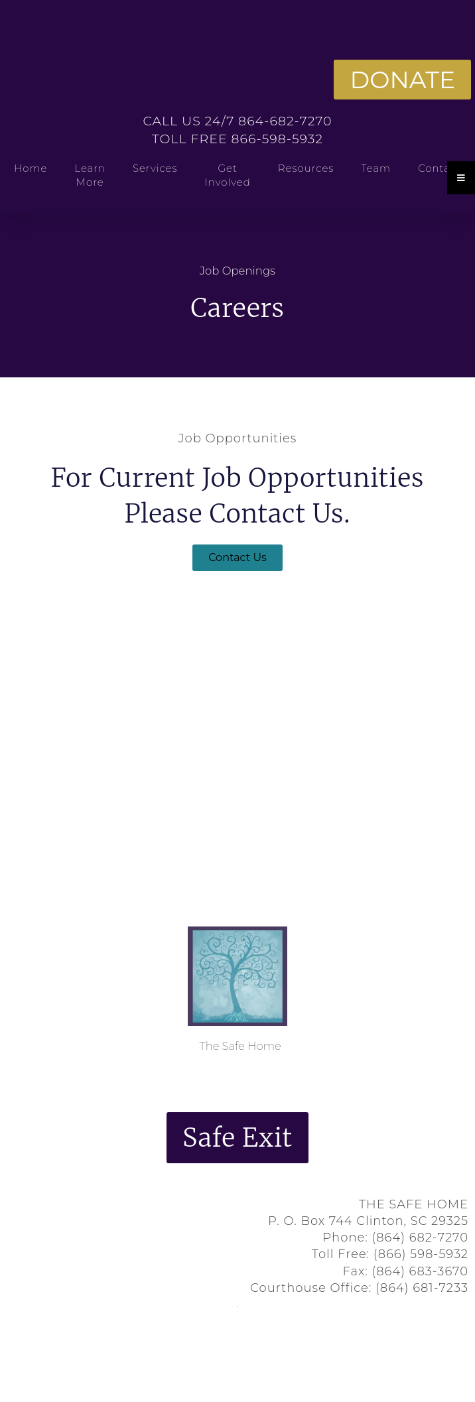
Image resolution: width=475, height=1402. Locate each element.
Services (155, 168)
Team (376, 168)
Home (30, 168)
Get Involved (228, 175)
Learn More (89, 175)
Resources (306, 168)
